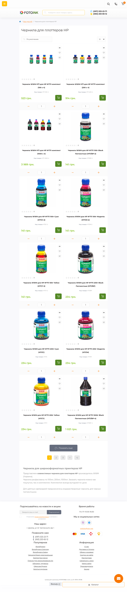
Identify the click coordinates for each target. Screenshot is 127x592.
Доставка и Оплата (86, 549)
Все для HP (27, 21)
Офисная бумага (40, 566)
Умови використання (42, 517)
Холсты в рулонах (40, 569)
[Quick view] (60, 48)
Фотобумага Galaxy (40, 552)
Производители (86, 566)
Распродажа (87, 558)
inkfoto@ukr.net (86, 528)
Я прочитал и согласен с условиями (40, 518)
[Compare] (60, 57)
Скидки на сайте (86, 555)
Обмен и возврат (86, 552)
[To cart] (58, 98)
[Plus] (54, 106)
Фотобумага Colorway (40, 549)
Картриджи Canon (40, 558)
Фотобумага (40, 546)
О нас (86, 546)
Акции (86, 569)
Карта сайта (86, 563)
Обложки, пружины (40, 563)
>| (77, 457)
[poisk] (108, 3)
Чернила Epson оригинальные (40, 555)
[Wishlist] (60, 53)
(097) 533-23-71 (100, 11)
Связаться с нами (87, 561)
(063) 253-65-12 (100, 14)
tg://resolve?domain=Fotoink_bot (89, 523)
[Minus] (28, 106)
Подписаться (54, 512)
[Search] (45, 12)
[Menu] (4, 3)
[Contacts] (116, 3)
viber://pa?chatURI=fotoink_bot (83, 523)
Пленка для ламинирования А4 (40, 561)
